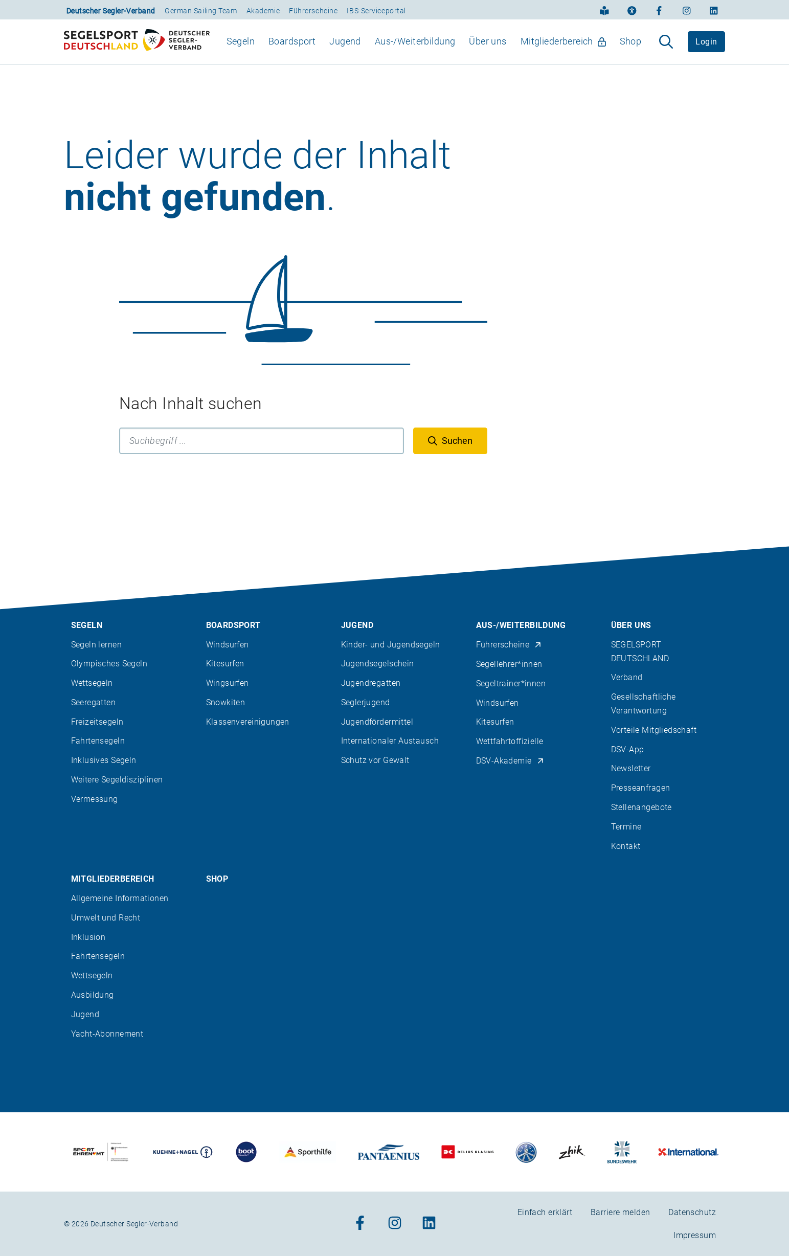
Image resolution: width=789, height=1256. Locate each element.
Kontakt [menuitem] (626, 846)
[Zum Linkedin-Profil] (714, 9)
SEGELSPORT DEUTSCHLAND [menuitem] (640, 651)
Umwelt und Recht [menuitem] (106, 918)
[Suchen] (450, 459)
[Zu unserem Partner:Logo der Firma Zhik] (572, 1152)
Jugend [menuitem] (345, 50)
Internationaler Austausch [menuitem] (390, 741)
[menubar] (433, 50)
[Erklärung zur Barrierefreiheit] (632, 9)
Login (706, 51)
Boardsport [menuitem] (291, 50)
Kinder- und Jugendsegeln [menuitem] (390, 644)
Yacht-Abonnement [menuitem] (107, 1034)
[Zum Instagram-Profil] (687, 9)
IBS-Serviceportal (376, 11)
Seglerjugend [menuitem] (365, 702)
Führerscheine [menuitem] (509, 644)
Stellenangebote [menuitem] (641, 807)
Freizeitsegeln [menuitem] (97, 722)
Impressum (694, 1235)
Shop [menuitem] (631, 50)
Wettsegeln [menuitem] (92, 683)
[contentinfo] (394, 901)
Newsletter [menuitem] (631, 768)
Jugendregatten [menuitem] (371, 683)
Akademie (263, 11)
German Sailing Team (201, 11)
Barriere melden (620, 1212)
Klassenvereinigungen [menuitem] (247, 722)
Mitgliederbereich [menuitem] (563, 50)
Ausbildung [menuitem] (92, 995)
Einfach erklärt (544, 1212)
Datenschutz (692, 1212)
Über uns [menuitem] (487, 50)
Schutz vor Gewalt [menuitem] (375, 760)
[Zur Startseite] (137, 51)
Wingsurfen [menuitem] (227, 683)
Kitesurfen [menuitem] (225, 663)
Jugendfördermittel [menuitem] (377, 722)
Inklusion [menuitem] (88, 937)
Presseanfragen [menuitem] (640, 788)
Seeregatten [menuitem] (93, 702)
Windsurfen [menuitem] (227, 644)
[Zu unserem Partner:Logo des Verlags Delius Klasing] (467, 1152)
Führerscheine (313, 11)
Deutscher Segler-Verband (110, 11)
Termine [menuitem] (626, 827)
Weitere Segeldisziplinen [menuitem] (117, 779)
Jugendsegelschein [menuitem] (377, 663)
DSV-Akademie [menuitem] (510, 761)
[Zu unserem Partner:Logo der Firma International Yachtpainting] (688, 1152)
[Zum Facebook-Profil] (659, 9)
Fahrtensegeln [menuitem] (98, 741)
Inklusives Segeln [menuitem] (104, 760)
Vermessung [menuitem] (94, 799)
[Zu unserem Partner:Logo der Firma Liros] (526, 1152)
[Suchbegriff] (261, 459)
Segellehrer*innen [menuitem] (509, 664)
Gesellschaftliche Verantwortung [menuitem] (643, 703)
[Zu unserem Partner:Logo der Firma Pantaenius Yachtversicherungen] (388, 1152)
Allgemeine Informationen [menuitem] (120, 898)
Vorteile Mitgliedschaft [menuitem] (654, 730)
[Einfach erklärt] (604, 9)
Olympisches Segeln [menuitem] (109, 663)
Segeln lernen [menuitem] (96, 644)
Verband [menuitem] (627, 677)
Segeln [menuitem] (241, 50)
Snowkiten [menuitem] (225, 702)
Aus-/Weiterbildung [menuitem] (415, 50)
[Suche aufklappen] (666, 51)
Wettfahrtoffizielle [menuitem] (510, 741)
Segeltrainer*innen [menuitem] (511, 683)
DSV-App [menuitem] (627, 749)
